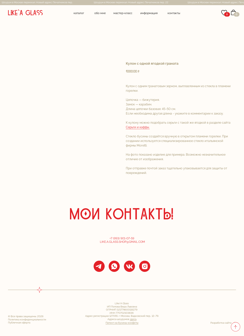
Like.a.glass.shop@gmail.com (122, 241)
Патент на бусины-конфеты (122, 322)
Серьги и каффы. (138, 127)
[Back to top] (235, 326)
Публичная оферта (19, 322)
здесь (133, 319)
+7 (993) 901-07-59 (122, 238)
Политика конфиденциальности (27, 319)
